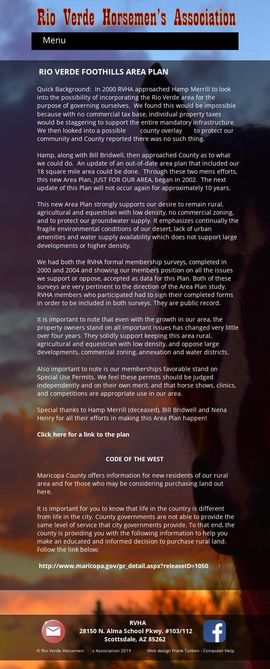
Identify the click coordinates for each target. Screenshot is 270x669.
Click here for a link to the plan (83, 434)
